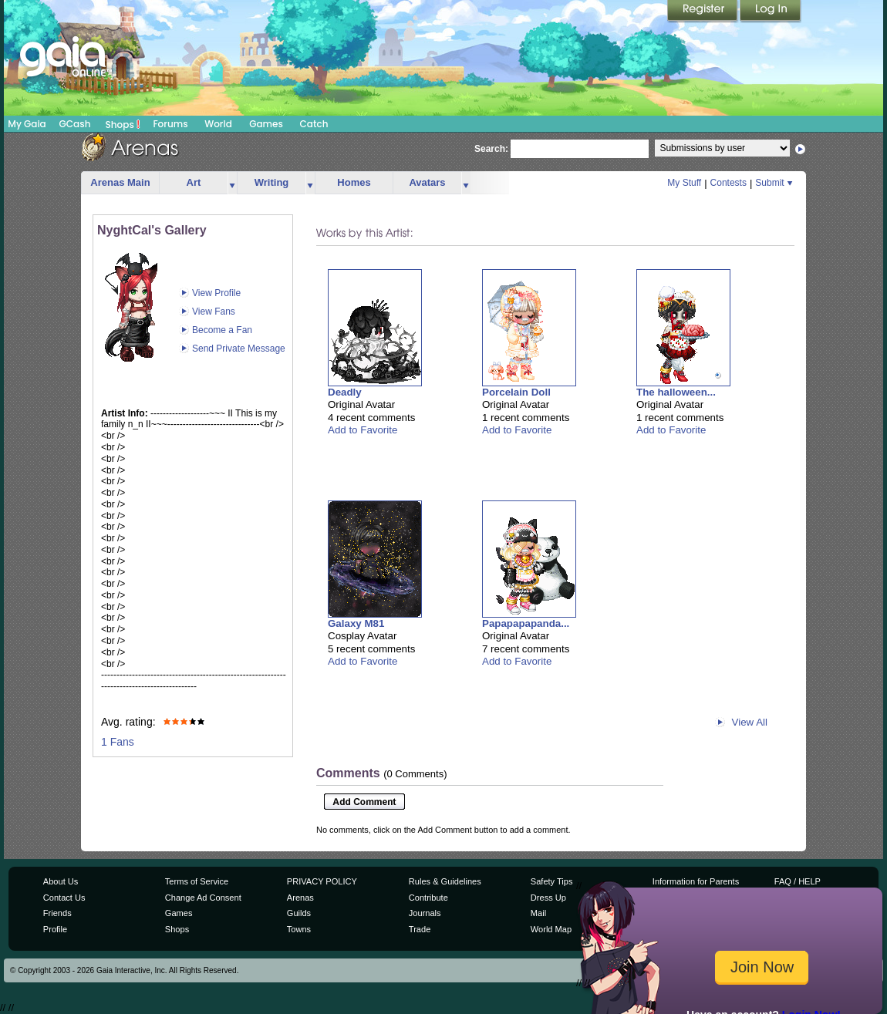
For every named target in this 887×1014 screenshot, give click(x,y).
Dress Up (548, 897)
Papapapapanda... (525, 623)
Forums (170, 123)
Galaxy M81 (356, 623)
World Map (551, 929)
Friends (57, 913)
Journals (425, 913)
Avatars (427, 182)
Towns (299, 929)
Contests (728, 182)
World (218, 123)
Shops (123, 124)
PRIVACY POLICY (322, 881)
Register (703, 11)
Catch (314, 123)
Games (266, 123)
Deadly (345, 392)
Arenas (300, 897)
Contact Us (64, 897)
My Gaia (27, 123)
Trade (419, 929)
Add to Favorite (362, 430)
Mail (538, 913)
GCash (75, 123)
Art (194, 182)
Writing (272, 182)
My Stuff (684, 182)
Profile (55, 929)
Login (770, 11)
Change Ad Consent (203, 897)
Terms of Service (196, 881)
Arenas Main (120, 182)
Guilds (299, 913)
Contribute (428, 897)
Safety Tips (552, 881)
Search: (491, 148)
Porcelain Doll (516, 392)
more (232, 183)
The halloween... (676, 392)
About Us (60, 881)
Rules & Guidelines (445, 881)
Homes (353, 182)
